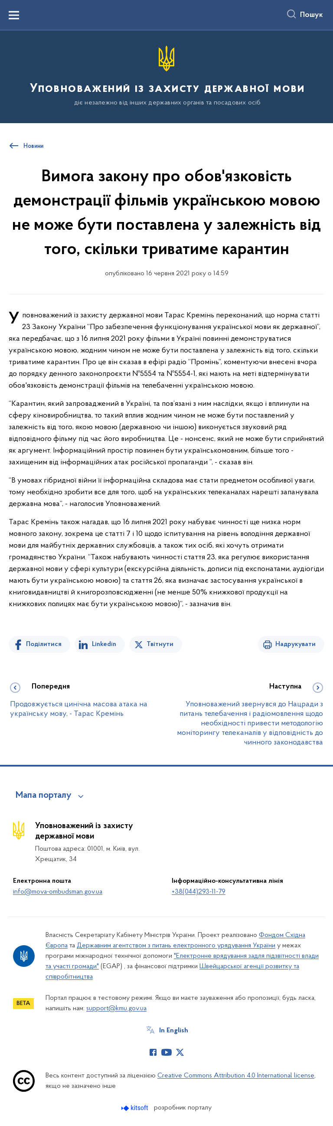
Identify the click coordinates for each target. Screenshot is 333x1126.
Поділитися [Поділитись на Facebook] (44, 644)
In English (173, 1030)
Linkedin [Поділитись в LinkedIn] (104, 644)
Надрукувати (295, 644)
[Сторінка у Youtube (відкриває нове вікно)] (166, 1052)
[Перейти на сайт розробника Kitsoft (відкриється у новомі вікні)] (135, 1108)
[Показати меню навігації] (13, 15)
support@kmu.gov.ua (116, 1008)
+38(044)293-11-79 (198, 891)
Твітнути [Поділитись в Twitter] (160, 644)
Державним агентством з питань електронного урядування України (176, 945)
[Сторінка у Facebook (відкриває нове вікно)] (153, 1052)
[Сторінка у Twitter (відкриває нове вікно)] (180, 1052)
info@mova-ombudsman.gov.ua (57, 891)
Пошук (311, 15)
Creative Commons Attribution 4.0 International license (235, 1075)
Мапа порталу (44, 795)
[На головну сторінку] (166, 76)
